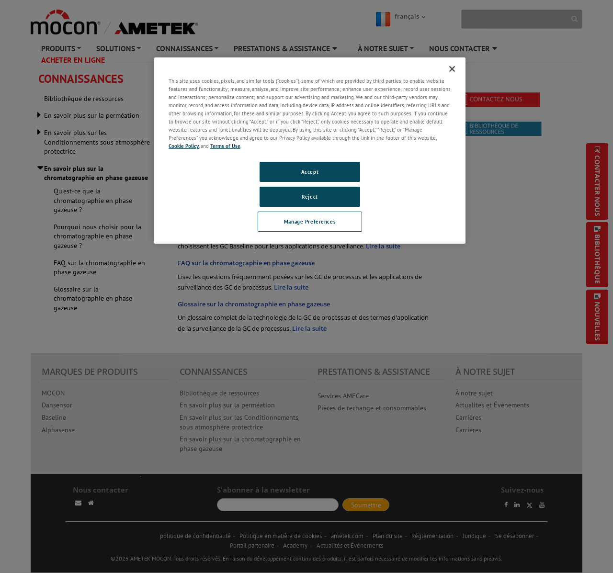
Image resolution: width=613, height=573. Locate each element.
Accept (309, 171)
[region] (309, 150)
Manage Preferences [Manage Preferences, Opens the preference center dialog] (310, 221)
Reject (310, 196)
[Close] (452, 68)
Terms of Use (225, 145)
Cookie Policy (184, 145)
